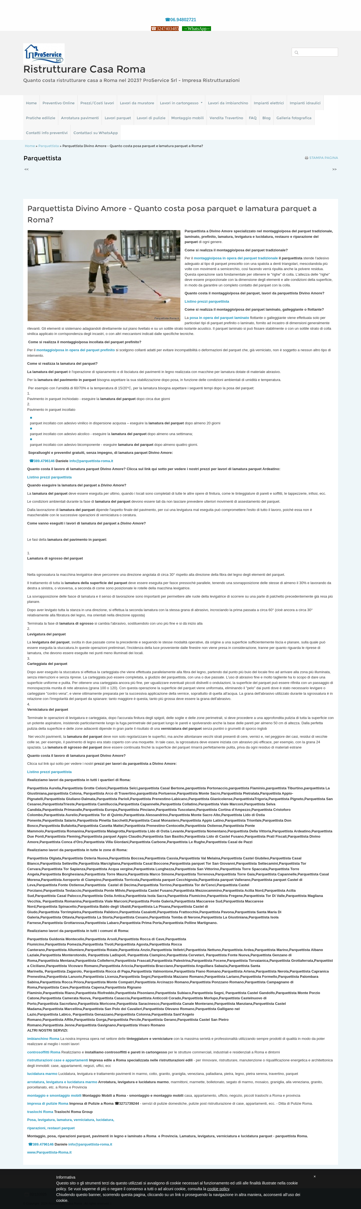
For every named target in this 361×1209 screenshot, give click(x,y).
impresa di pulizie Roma (47, 1103)
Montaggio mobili (187, 118)
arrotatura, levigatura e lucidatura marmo (62, 1082)
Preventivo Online (59, 103)
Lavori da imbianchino (228, 103)
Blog (266, 118)
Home (31, 103)
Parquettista (48, 146)
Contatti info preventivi (47, 133)
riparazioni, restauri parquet (51, 1128)
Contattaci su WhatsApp (95, 133)
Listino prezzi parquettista (49, 477)
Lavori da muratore (137, 103)
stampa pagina (323, 157)
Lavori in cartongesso (181, 103)
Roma (55, 1052)
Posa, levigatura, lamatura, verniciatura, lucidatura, (70, 1120)
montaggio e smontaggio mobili (54, 1095)
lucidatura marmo (42, 1074)
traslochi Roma (40, 1112)
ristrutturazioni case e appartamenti (57, 1060)
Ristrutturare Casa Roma (84, 69)
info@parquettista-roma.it (91, 461)
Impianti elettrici (269, 103)
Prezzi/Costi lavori (97, 103)
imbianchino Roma (43, 1039)
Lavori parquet (118, 118)
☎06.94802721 (180, 19)
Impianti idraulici (305, 103)
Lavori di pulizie (151, 118)
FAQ (253, 118)
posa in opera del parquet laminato (219, 318)
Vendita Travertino (226, 118)
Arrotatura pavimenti (80, 118)
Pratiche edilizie (40, 118)
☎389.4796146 (42, 461)
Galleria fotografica (294, 118)
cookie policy (218, 1189)
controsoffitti (38, 1052)
